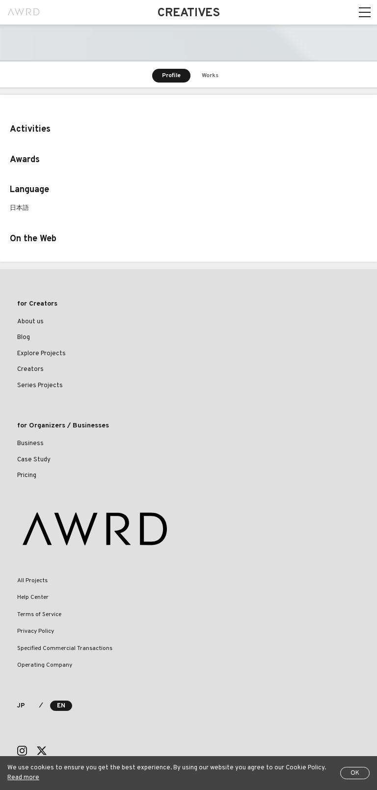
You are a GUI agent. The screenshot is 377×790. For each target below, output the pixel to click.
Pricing (26, 476)
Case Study (34, 460)
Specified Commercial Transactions (64, 648)
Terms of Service (39, 615)
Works (210, 76)
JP (21, 706)
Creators (30, 369)
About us (30, 322)
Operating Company (44, 665)
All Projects (32, 581)
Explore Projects (41, 354)
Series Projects (40, 386)
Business (30, 444)
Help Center (33, 597)
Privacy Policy (35, 631)
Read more (23, 778)
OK (354, 773)
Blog (23, 337)
